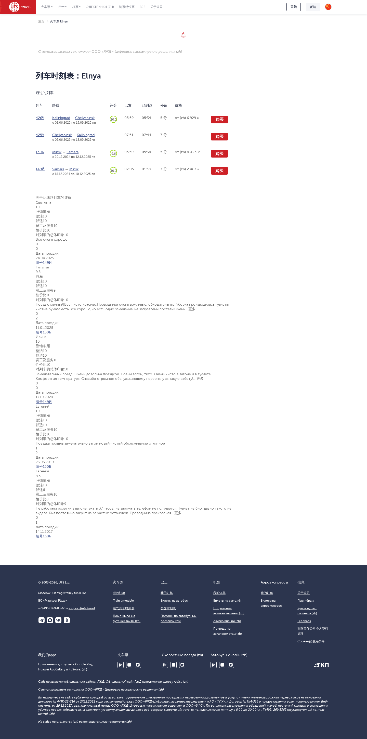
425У (40, 135)
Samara (72, 152)
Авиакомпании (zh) (227, 621)
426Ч (40, 118)
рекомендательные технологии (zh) (105, 721)
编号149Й (44, 263)
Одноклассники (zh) (66, 620)
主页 (41, 21)
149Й (40, 169)
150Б (40, 152)
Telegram (41, 620)
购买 (219, 119)
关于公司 (156, 7)
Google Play (120, 665)
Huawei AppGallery (129, 665)
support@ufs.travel (82, 608)
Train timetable (123, 600)
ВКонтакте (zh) (58, 620)
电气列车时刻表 (123, 608)
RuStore (138, 665)
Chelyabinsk (85, 118)
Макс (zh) (50, 620)
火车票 (45, 7)
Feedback (304, 621)
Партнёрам (305, 600)
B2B (142, 7)
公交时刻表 (168, 608)
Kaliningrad (61, 118)
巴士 (61, 7)
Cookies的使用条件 (310, 641)
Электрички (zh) (100, 7)
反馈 (313, 7)
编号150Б (43, 332)
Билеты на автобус (174, 600)
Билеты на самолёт (227, 600)
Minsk (56, 152)
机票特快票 (127, 7)
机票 (75, 7)
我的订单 (119, 593)
